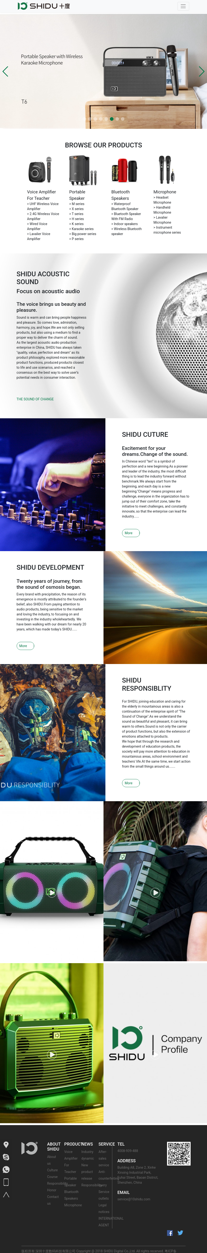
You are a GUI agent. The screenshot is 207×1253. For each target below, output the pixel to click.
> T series (76, 214)
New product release (87, 1158)
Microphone (164, 191)
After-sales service (104, 1145)
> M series (76, 204)
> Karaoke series (81, 229)
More (126, 528)
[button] (5, 71)
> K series (76, 224)
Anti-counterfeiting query (109, 1165)
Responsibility (57, 1170)
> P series (76, 239)
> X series (76, 209)
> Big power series (82, 234)
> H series (76, 219)
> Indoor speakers (124, 224)
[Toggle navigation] (183, 6)
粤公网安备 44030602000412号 (69, 1248)
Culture (52, 1157)
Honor (51, 1177)
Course (52, 1164)
